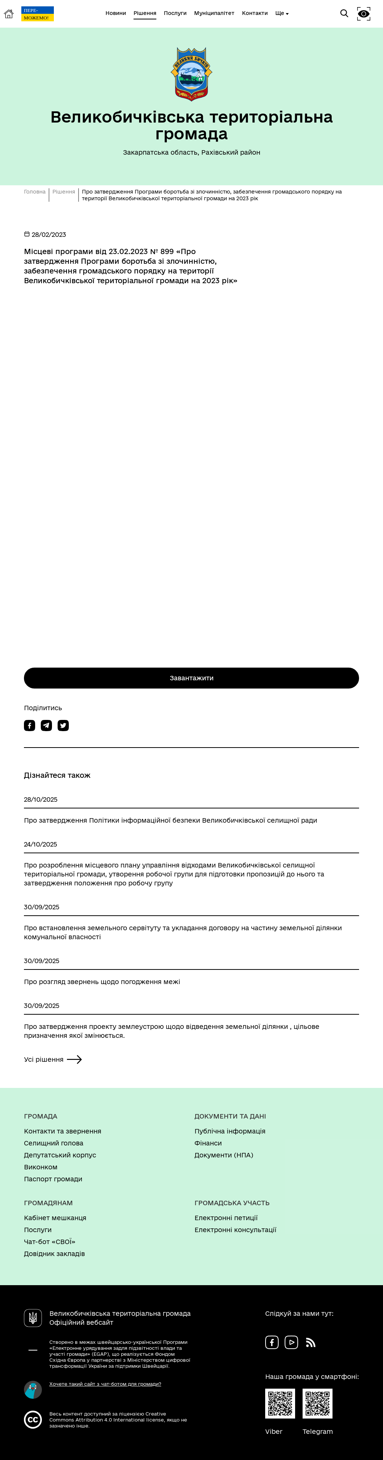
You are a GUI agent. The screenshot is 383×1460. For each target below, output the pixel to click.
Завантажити (192, 677)
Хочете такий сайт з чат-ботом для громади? (105, 1383)
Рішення (63, 192)
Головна (35, 192)
